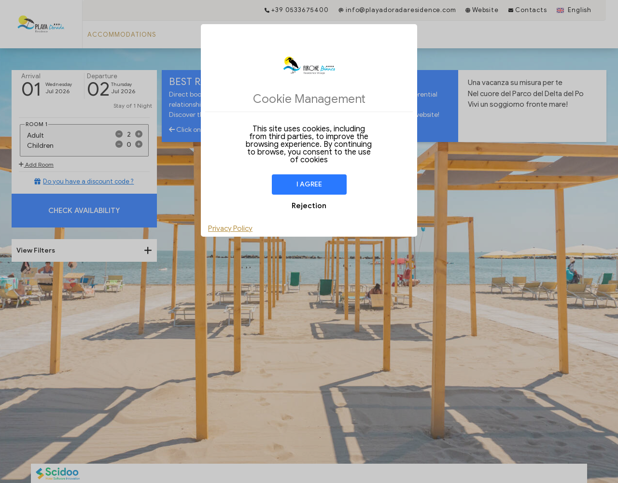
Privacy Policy (230, 228)
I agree (309, 184)
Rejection (309, 205)
